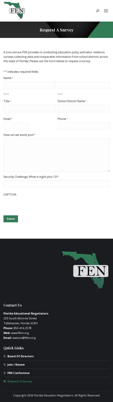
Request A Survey (19, 381)
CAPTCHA (9, 194)
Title (7, 101)
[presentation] (29, 205)
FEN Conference (18, 373)
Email (7, 119)
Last (60, 93)
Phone (63, 119)
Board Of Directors (20, 356)
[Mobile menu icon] (106, 10)
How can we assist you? (19, 135)
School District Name (72, 101)
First (6, 93)
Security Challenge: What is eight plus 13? (31, 177)
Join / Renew (16, 365)
